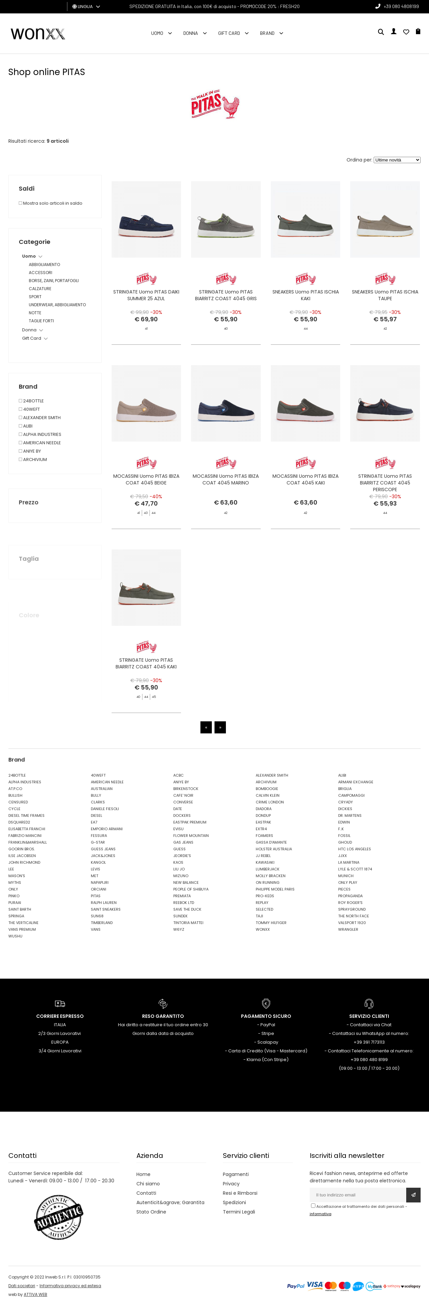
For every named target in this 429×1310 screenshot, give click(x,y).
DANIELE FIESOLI (105, 813)
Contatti (146, 1197)
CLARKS (98, 806)
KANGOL (98, 866)
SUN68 (97, 920)
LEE (11, 873)
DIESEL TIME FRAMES (26, 820)
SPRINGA (16, 920)
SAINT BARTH (19, 913)
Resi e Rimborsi (240, 1197)
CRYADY (345, 806)
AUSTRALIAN (102, 793)
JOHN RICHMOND (24, 866)
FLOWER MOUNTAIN (191, 840)
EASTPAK (263, 826)
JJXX (342, 860)
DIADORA (263, 813)
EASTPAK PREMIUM (189, 826)
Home (143, 1178)
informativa (320, 1218)
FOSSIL (344, 840)
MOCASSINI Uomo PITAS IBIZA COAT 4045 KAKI (305, 501)
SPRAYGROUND (352, 913)
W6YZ (178, 933)
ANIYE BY (181, 786)
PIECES (344, 893)
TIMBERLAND (102, 927)
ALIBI (342, 779)
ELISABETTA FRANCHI (26, 833)
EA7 (94, 826)
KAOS (178, 866)
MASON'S (16, 880)
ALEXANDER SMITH (272, 779)
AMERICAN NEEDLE (107, 786)
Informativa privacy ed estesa (70, 1290)
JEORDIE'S (182, 860)
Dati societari (21, 1290)
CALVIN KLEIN (268, 799)
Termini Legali (239, 1216)
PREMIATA (182, 900)
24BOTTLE (17, 779)
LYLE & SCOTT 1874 (355, 873)
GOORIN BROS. (21, 853)
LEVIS (95, 873)
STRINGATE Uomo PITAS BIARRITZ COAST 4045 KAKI (146, 687)
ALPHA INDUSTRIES (24, 786)
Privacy (231, 1188)
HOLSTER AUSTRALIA (274, 853)
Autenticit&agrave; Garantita (170, 1206)
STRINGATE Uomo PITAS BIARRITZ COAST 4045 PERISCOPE (385, 505)
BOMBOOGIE (267, 793)
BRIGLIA (345, 793)
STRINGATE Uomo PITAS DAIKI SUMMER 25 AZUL (146, 297)
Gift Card (229, 33)
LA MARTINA (348, 866)
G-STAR (98, 846)
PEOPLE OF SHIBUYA (190, 893)
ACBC (178, 779)
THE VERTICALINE (23, 927)
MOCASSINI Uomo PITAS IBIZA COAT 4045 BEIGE (146, 501)
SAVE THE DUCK (187, 913)
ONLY (13, 893)
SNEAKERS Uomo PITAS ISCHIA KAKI (305, 297)
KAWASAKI (265, 866)
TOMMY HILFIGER (271, 927)
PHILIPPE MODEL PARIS (275, 893)
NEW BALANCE (186, 887)
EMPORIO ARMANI (107, 833)
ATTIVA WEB (35, 1299)
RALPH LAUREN (104, 907)
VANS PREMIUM (22, 933)
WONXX (263, 933)
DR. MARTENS (350, 820)
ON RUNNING (268, 887)
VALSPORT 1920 (352, 927)
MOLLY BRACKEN (271, 880)
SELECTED (264, 913)
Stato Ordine (151, 1216)
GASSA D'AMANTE (271, 846)
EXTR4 (261, 833)
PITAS (96, 900)
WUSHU (15, 940)
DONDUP (263, 820)
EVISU (178, 833)
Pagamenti (236, 1178)
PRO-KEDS (265, 900)
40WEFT (98, 779)
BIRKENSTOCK (185, 793)
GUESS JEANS (103, 853)
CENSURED (18, 806)
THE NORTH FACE (353, 920)
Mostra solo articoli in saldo (50, 203)
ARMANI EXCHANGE (355, 786)
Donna (190, 33)
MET (94, 880)
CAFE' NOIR (183, 799)
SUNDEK (180, 920)
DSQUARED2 (19, 826)
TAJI (259, 920)
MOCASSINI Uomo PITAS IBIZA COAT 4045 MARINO (226, 512)
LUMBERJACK (268, 873)
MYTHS (14, 887)
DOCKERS (182, 820)
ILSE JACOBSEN (22, 860)
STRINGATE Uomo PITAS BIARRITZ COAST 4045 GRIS (226, 297)
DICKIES (345, 813)
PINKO (13, 900)
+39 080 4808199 (401, 6)
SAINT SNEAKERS (106, 913)
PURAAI (14, 907)
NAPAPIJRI (100, 887)
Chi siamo (148, 1188)
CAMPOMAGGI (351, 799)
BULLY (96, 799)
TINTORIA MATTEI (188, 927)
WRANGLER (348, 933)
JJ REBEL (263, 860)
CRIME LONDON (270, 806)
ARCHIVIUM (266, 786)
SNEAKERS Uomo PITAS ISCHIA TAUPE (385, 297)
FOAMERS (264, 840)
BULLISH (15, 799)
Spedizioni (234, 1206)
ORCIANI (98, 893)
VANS (96, 933)
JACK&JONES (103, 860)
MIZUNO (180, 880)
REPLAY (262, 907)
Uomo (157, 33)
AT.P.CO (15, 793)
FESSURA (99, 840)
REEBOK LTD (183, 907)
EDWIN (344, 826)
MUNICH (346, 880)
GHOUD (345, 846)
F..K (341, 833)
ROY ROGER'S (350, 907)
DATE (177, 813)
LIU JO (179, 873)
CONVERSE (183, 806)
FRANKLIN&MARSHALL (27, 846)
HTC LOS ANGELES (354, 853)
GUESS (179, 853)
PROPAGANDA (350, 900)
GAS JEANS (183, 846)
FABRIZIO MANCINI (25, 840)
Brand (267, 33)
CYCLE (14, 813)
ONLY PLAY (347, 887)
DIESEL (96, 820)
